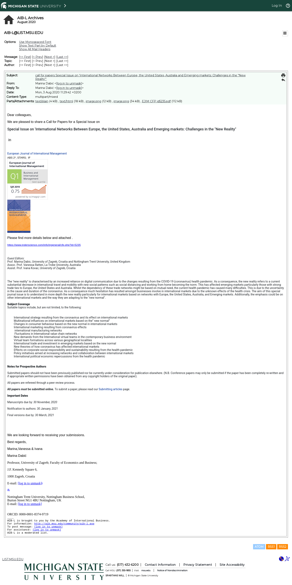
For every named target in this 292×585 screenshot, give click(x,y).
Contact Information (160, 565)
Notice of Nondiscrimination (172, 570)
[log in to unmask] (69, 83)
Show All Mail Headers (34, 49)
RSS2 (282, 547)
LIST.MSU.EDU (12, 559)
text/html (66, 101)
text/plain (41, 101)
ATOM (259, 547)
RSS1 (271, 547)
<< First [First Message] (25, 57)
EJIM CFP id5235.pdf (156, 101)
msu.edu (145, 570)
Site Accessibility (232, 565)
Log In (277, 5)
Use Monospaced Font (35, 42)
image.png (93, 101)
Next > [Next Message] (49, 57)
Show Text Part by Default (37, 45)
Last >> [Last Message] (62, 57)
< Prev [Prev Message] (37, 57)
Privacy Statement (197, 565)
